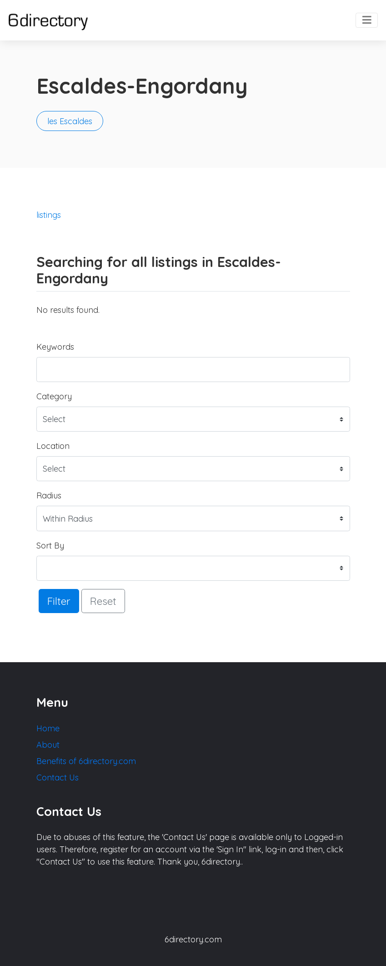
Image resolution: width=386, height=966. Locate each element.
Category (54, 396)
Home (48, 728)
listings (48, 215)
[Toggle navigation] (367, 20)
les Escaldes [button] (69, 121)
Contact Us (57, 777)
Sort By (50, 545)
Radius (48, 495)
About (48, 745)
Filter (58, 601)
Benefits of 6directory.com (86, 761)
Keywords (55, 347)
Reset (103, 601)
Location (53, 446)
